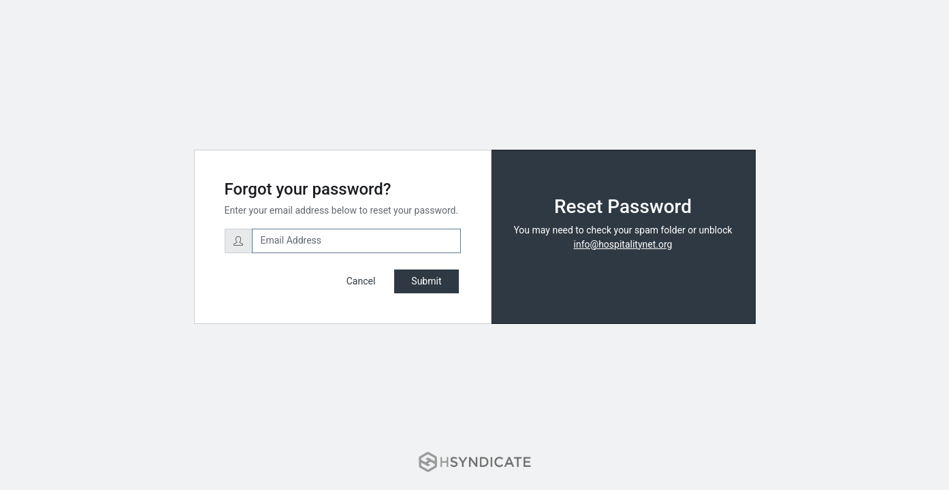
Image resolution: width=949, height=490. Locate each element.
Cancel (361, 281)
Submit (426, 281)
